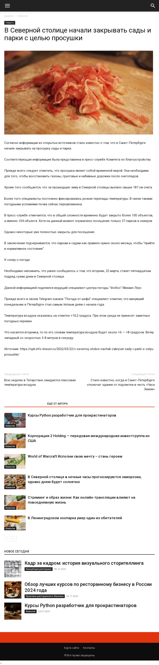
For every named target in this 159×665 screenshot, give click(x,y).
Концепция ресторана (38, 568)
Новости (22, 16)
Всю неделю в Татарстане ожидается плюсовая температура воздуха (40, 382)
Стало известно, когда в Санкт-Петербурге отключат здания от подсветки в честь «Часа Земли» (121, 384)
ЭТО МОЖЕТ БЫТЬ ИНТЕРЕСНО (23, 403)
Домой (8, 16)
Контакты (89, 648)
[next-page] (13, 538)
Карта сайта (71, 648)
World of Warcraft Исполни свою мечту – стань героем (75, 456)
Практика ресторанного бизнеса (44, 596)
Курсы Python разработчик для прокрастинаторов (72, 415)
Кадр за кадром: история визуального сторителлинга (84, 563)
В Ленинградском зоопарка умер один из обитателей (75, 518)
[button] (7, 6)
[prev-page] (7, 538)
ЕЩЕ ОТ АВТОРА (57, 403)
